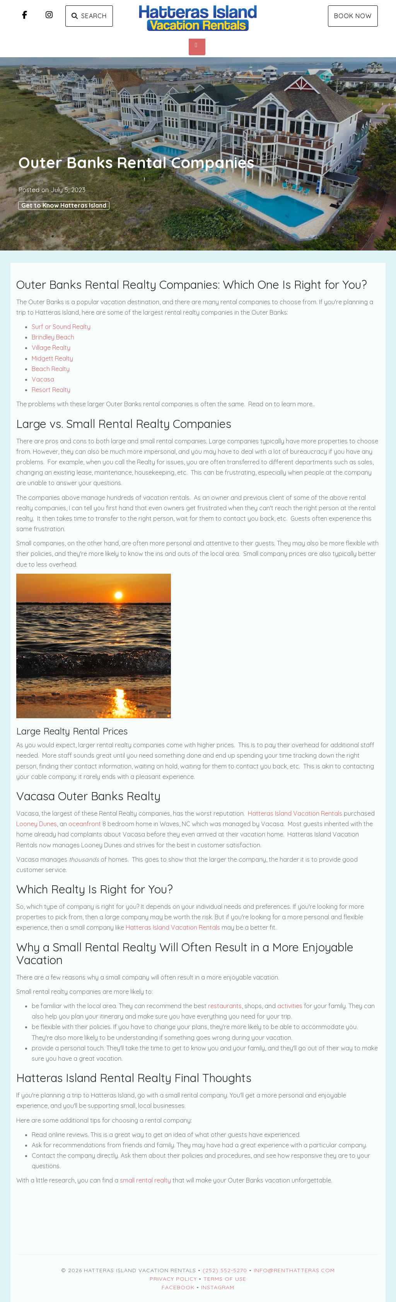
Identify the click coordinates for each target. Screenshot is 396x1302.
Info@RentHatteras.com (294, 1270)
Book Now (353, 16)
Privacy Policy (173, 1278)
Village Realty (51, 347)
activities (289, 1006)
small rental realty (145, 1180)
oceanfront (84, 824)
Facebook (178, 1287)
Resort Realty (51, 390)
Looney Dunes (36, 824)
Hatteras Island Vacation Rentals (295, 813)
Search (89, 16)
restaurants (225, 1006)
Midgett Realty (52, 358)
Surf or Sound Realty (61, 327)
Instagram (217, 1287)
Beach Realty (51, 369)
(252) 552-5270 (225, 1270)
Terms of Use (224, 1278)
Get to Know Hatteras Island (63, 205)
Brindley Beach (53, 337)
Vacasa (43, 379)
